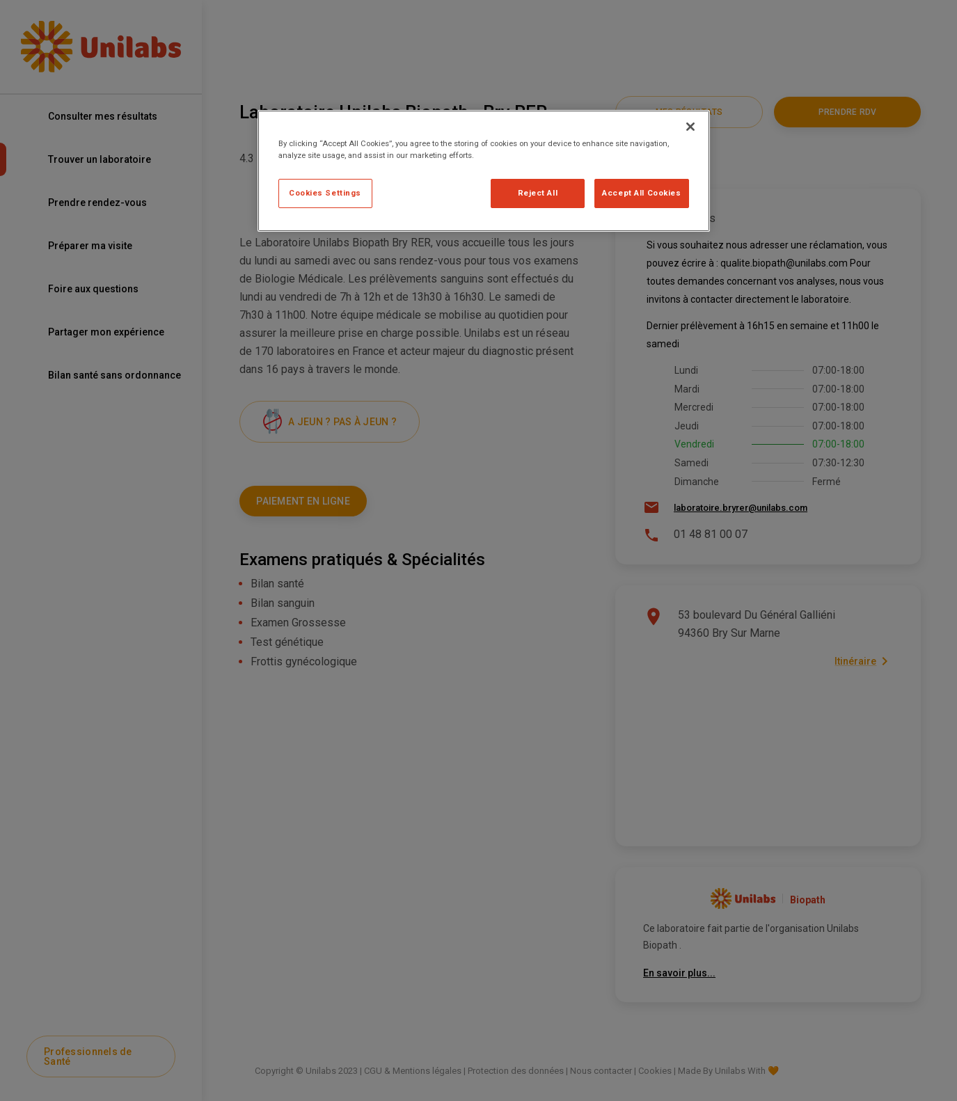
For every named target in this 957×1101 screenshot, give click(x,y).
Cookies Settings (325, 193)
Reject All (538, 193)
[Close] (690, 126)
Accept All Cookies (641, 193)
